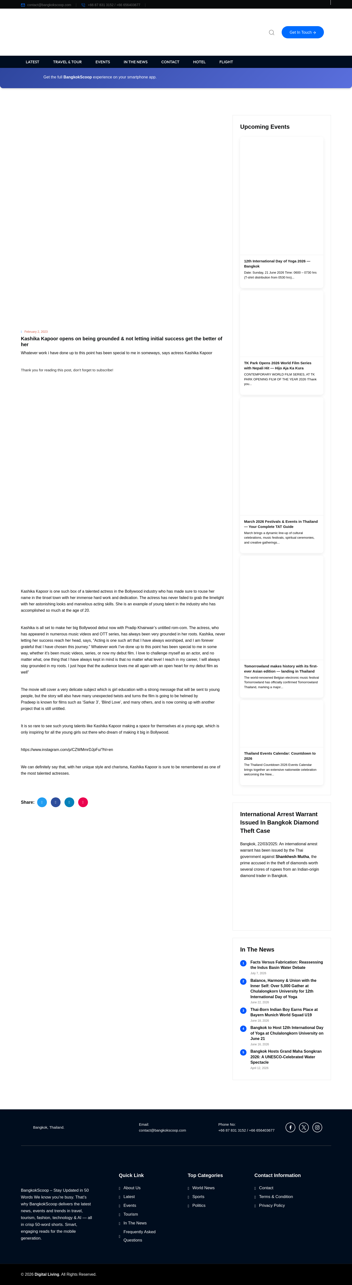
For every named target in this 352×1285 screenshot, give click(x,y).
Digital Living (47, 1274)
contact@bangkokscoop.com (46, 4)
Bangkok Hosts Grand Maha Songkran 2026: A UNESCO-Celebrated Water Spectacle (286, 1056)
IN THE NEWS (136, 61)
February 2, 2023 (34, 331)
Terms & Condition (276, 1196)
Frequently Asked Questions (140, 1236)
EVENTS (103, 61)
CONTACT (170, 61)
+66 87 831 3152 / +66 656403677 (110, 4)
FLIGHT (226, 61)
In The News (135, 1223)
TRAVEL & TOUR (67, 61)
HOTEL (199, 61)
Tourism (131, 1214)
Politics (199, 1205)
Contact (266, 1188)
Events (130, 1205)
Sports (198, 1196)
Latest (129, 1196)
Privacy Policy (272, 1205)
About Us (132, 1188)
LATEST (33, 61)
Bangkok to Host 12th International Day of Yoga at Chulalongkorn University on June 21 (286, 1033)
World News (203, 1188)
